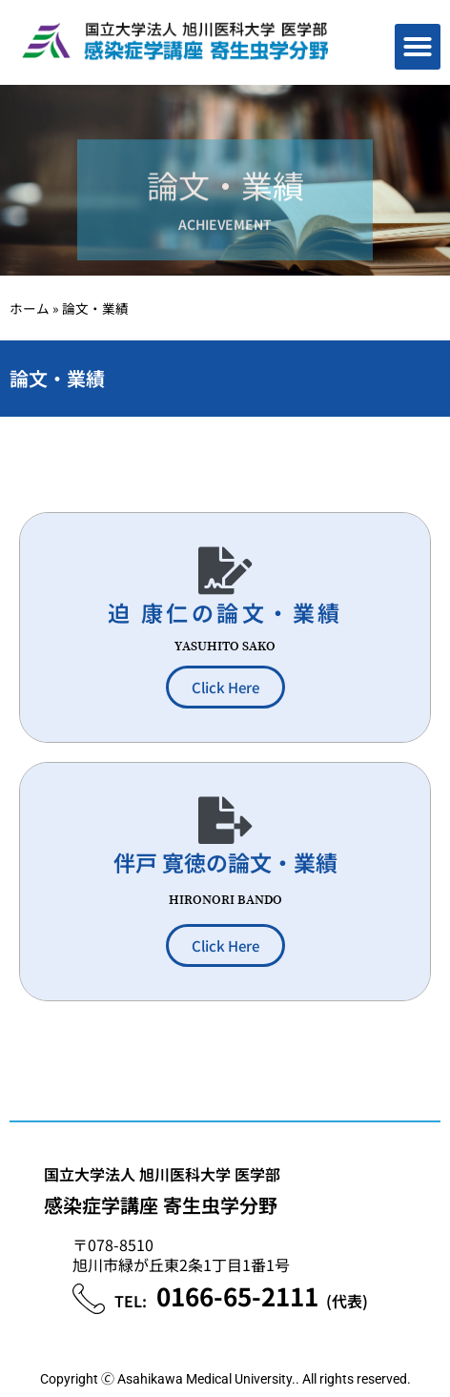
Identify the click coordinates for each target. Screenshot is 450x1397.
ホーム (30, 308)
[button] (417, 47)
